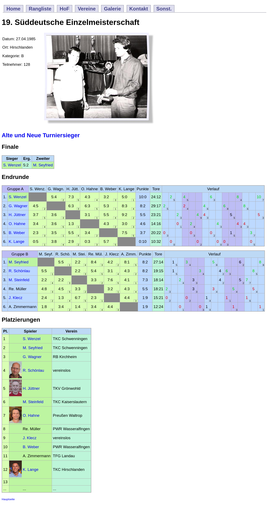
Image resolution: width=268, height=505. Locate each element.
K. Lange (16, 241)
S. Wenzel (12, 165)
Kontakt (138, 9)
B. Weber (17, 232)
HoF (65, 9)
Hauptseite (8, 499)
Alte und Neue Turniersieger (41, 135)
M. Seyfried (43, 165)
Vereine (86, 9)
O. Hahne (17, 223)
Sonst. (164, 9)
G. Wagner (18, 206)
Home (13, 9)
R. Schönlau (19, 271)
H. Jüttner (17, 214)
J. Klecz (15, 297)
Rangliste (40, 9)
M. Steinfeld (19, 280)
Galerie (112, 9)
